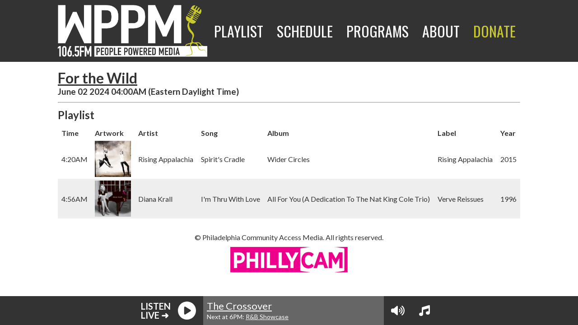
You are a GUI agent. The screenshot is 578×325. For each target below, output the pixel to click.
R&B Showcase (267, 316)
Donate (494, 31)
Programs (377, 31)
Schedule (305, 31)
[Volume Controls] (398, 310)
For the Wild (97, 78)
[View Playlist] (424, 310)
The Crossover (239, 306)
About (441, 31)
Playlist (238, 31)
